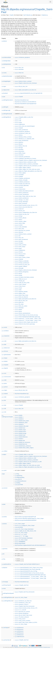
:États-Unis (19, 72)
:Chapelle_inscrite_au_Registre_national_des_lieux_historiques (31, 160)
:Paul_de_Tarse (20, 253)
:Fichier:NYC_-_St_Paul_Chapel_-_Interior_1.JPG (28, 318)
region (4, 86)
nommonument (6, 376)
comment (4, 488)
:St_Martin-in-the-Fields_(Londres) (24, 277)
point (4, 470)
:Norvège (19, 241)
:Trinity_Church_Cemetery (22, 620)
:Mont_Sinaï (19, 228)
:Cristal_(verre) (20, 189)
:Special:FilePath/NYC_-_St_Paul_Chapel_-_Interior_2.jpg (30, 578)
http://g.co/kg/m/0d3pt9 (20, 543)
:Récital (18, 273)
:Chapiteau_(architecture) (22, 178)
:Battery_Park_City (21, 145)
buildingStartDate (6, 64)
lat (3, 553)
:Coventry (19, 187)
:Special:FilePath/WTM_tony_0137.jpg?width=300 (28, 93)
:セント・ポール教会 (21, 536)
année (4, 327)
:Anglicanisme (20, 124)
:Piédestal (19, 259)
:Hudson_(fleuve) (20, 217)
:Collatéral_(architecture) (22, 181)
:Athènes (19, 135)
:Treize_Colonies (20, 284)
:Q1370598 (19, 484)
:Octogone (19, 243)
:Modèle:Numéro (20, 431)
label (3, 504)
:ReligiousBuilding (19, 477)
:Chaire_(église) (20, 172)
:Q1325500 (19, 527)
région (4, 390)
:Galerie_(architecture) (22, 198)
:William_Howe (20, 293)
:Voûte (18, 289)
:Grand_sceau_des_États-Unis (23, 207)
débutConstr (6, 347)
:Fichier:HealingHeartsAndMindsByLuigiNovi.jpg (27, 316)
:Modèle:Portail (20, 435)
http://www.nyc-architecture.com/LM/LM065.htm (25, 101)
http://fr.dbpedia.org (27, 15)
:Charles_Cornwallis (21, 180)
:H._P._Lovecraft (20, 609)
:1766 (18, 120)
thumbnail (5, 93)
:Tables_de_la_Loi (21, 279)
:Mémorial (19, 232)
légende (5, 368)
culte (4, 341)
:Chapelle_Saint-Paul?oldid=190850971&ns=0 (27, 564)
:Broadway (19, 149)
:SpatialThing (18, 475)
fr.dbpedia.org (44, 15)
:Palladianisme (20, 250)
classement (5, 335)
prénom (5, 386)
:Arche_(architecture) (21, 129)
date (4, 344)
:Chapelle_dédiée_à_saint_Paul (24, 117)
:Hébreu (18, 219)
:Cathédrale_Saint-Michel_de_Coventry (25, 158)
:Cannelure (19, 154)
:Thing (17, 473)
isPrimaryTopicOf (6, 585)
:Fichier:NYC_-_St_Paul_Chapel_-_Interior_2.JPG (28, 320)
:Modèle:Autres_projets (22, 420)
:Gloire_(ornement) (21, 203)
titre (4, 400)
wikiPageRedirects (7, 597)
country (4, 72)
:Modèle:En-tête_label (21, 426)
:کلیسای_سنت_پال (21, 534)
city (3, 67)
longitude (5, 364)
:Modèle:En (19, 424)
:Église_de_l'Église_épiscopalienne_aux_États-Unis (28, 171)
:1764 (18, 119)
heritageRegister (6, 81)
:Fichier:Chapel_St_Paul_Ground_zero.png (26, 315)
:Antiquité (19, 127)
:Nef (17, 235)
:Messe (18, 311)
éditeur (4, 451)
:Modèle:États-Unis (21, 444)
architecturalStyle (6, 57)
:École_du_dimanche (21, 297)
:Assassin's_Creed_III (21, 604)
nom (4, 373)
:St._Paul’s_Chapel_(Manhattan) (24, 529)
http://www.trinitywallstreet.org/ (21, 100)
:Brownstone (19, 151)
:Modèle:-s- (19, 417)
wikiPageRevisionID (7, 113)
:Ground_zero (20, 210)
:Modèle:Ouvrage (20, 433)
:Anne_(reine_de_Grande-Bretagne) (25, 126)
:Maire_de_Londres (21, 306)
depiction (4, 567)
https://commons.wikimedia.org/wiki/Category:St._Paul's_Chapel (29, 518)
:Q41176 (18, 479)
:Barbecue (19, 142)
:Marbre (18, 309)
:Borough (19, 147)
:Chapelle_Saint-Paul (21, 585)
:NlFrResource (19, 629)
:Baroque (19, 144)
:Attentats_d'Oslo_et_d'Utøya (23, 136)
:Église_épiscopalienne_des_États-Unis (25, 89)
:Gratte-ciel (19, 208)
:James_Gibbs (20, 223)
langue (4, 358)
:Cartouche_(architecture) (22, 156)
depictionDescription (7, 76)
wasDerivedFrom (6, 564)
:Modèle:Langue (20, 429)
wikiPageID (5, 107)
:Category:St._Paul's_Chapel (24, 525)
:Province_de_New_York (22, 264)
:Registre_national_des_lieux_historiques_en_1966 (28, 165)
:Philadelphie (19, 255)
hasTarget (5, 627)
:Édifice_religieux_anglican (23, 167)
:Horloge (18, 216)
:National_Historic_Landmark (23, 81)
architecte (5, 330)
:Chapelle (19, 96)
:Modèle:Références (21, 436)
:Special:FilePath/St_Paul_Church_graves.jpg (27, 569)
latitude (4, 361)
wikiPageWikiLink (6, 117)
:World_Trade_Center (21, 295)
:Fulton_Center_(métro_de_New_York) (25, 196)
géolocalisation (6, 354)
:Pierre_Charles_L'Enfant (22, 257)
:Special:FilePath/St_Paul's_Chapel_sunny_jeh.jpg (28, 567)
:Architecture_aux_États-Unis (23, 600)
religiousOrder (6, 89)
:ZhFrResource (19, 634)
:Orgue (18, 248)
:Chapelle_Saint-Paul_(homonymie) (24, 591)
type (3, 96)
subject (4, 454)
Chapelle (11, 15)
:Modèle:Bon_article (21, 422)
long (3, 559)
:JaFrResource (19, 631)
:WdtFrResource (19, 636)
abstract (4, 41)
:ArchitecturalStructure (20, 481)
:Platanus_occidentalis (22, 261)
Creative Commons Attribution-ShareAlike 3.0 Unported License (38, 647)
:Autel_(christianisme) (21, 140)
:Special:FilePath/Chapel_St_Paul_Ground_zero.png (29, 573)
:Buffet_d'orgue (20, 153)
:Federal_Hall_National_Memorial (24, 190)
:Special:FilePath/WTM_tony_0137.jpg (26, 571)
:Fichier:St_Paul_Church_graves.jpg (25, 324)
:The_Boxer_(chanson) (22, 617)
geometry (4, 548)
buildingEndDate (6, 60)
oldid (4, 380)
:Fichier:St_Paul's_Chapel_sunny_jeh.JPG (26, 322)
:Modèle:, (19, 415)
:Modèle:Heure (20, 428)
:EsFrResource (19, 633)
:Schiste (18, 275)
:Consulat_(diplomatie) (22, 185)
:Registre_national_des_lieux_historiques (26, 83)
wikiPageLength (6, 110)
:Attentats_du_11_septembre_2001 (24, 138)
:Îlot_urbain (19, 304)
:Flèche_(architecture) (21, 192)
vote (4, 412)
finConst (5, 351)
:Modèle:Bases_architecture (23, 445)
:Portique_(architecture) (22, 262)
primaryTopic (6, 640)
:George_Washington (21, 201)
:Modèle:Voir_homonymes (22, 442)
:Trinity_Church (20, 286)
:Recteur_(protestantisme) (22, 313)
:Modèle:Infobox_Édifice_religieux (24, 447)
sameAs (4, 523)
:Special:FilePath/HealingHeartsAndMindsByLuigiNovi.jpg (30, 574)
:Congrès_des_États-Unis (22, 183)
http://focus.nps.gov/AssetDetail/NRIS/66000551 (25, 520)
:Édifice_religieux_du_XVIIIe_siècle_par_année (27, 169)
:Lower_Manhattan (21, 226)
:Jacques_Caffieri (20, 221)
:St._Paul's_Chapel (20, 523)
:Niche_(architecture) (21, 239)
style (4, 397)
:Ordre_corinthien (20, 244)
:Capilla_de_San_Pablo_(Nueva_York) (25, 530)
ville (4, 408)
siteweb (5, 393)
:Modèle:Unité (20, 440)
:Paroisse (19, 252)
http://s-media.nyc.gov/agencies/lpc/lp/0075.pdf (25, 516)
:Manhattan (19, 69)
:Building (17, 482)
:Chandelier (19, 174)
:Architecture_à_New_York (22, 133)
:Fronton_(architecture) (22, 194)
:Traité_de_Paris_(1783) (22, 282)
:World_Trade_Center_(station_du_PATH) (26, 622)
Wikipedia (16, 647)
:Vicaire (18, 288)
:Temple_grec (20, 280)
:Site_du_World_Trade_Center (23, 615)
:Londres (18, 225)
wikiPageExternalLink (7, 100)
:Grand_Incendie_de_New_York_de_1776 (26, 205)
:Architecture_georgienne (22, 57)
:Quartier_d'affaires (21, 266)
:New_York (19, 67)
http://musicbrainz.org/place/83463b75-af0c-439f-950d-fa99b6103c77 (30, 545)
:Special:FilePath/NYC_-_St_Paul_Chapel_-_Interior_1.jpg (30, 576)
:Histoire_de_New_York (22, 214)
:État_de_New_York (21, 86)
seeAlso (4, 516)
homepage (5, 581)
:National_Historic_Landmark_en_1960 (25, 162)
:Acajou (18, 122)
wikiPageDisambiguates (8, 593)
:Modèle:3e (19, 419)
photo (4, 383)
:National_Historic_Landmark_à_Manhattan (26, 163)
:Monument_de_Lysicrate (22, 230)
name (4, 588)
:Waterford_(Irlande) (21, 291)
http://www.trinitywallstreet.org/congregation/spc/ (25, 103)
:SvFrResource (19, 627)
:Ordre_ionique (20, 246)
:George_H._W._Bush (21, 199)
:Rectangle (19, 268)
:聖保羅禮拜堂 (20, 541)
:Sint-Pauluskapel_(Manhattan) (23, 538)
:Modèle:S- (19, 438)
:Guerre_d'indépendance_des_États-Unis (26, 212)
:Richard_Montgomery (21, 271)
